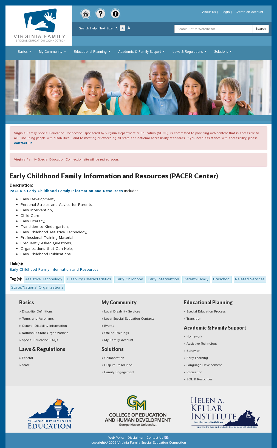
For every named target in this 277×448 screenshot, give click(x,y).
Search (261, 28)
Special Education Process (206, 311)
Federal (27, 358)
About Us (209, 12)
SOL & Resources (199, 379)
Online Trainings (116, 333)
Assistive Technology (201, 343)
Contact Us (154, 437)
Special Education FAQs (40, 340)
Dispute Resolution (118, 365)
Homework (194, 336)
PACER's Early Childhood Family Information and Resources (67, 191)
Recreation (194, 372)
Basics (25, 53)
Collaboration (114, 358)
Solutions (223, 53)
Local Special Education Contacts (129, 318)
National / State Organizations (45, 333)
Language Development (204, 365)
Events (109, 325)
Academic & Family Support (142, 53)
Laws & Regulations (190, 53)
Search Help (88, 28)
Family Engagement (119, 372)
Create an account (249, 12)
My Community (53, 53)
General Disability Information (44, 325)
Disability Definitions (37, 311)
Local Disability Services (122, 311)
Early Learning (197, 358)
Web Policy (116, 437)
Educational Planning (93, 53)
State (26, 365)
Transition (193, 318)
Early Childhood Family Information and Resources (54, 269)
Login (226, 12)
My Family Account (118, 340)
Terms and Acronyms (38, 318)
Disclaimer (135, 437)
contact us (23, 143)
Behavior (193, 351)
